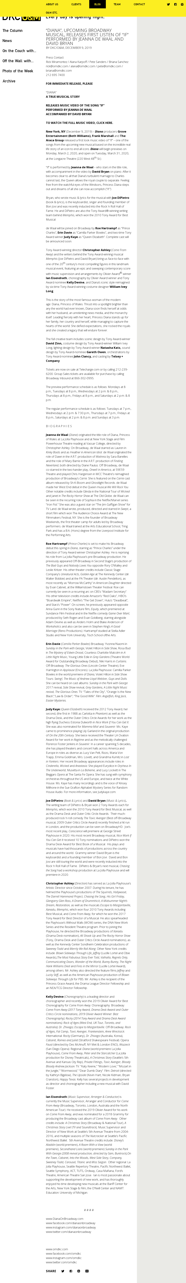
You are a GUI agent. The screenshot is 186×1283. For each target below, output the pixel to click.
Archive (9, 81)
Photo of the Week (18, 70)
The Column (13, 30)
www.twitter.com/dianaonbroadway (68, 1232)
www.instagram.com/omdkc (64, 1258)
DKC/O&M (57, 48)
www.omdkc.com (57, 1249)
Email (87, 1271)
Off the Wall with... (18, 60)
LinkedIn (78, 1271)
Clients (76, 4)
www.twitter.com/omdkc (61, 1262)
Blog (97, 4)
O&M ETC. (52, 12)
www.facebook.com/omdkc (63, 1253)
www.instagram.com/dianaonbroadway (71, 1227)
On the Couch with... (19, 50)
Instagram (182, 4)
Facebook (175, 4)
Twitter (168, 4)
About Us (52, 4)
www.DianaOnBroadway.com (64, 1219)
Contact (139, 4)
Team (117, 4)
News (7, 40)
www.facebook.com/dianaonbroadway (70, 1223)
